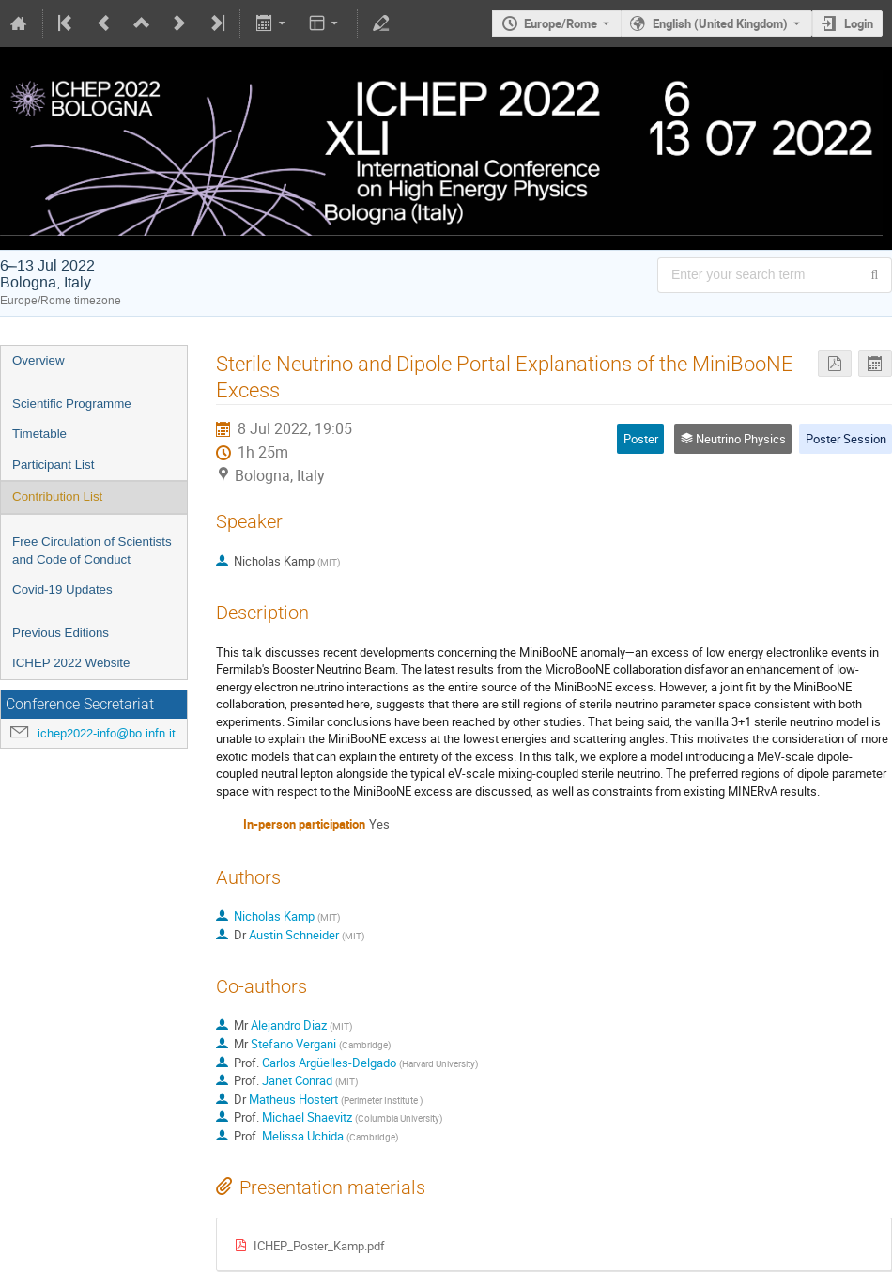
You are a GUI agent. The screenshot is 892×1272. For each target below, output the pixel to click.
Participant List (53, 465)
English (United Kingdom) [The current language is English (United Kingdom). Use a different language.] (720, 23)
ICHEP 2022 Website (71, 663)
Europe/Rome (560, 23)
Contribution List (57, 496)
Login (858, 23)
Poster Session (846, 438)
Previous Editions (60, 633)
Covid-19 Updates (62, 589)
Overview (38, 360)
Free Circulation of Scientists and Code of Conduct (92, 550)
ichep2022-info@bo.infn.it (107, 733)
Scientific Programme (71, 403)
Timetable (39, 434)
